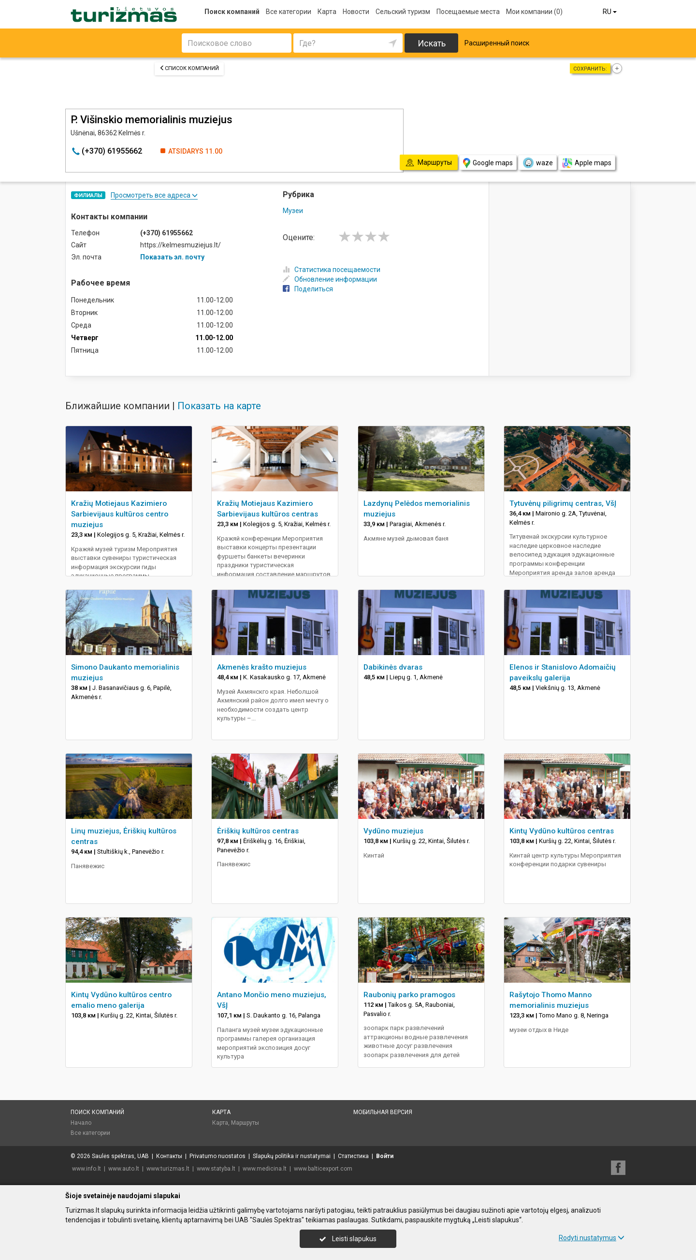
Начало (81, 1122)
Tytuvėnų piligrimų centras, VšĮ (562, 503)
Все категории (288, 11)
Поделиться (308, 289)
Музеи (293, 211)
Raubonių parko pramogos (409, 994)
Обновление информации (330, 279)
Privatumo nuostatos (217, 1156)
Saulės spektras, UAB (120, 1156)
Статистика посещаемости (331, 269)
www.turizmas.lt (167, 1168)
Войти (384, 1156)
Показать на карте (219, 406)
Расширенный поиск (496, 43)
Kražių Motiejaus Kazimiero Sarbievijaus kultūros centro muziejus (119, 514)
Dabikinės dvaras (392, 667)
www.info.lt (86, 1168)
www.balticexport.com (323, 1168)
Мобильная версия (382, 1112)
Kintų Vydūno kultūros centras (561, 831)
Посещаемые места (468, 11)
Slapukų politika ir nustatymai (292, 1156)
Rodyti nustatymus (591, 1238)
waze (537, 163)
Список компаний (189, 68)
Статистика (353, 1156)
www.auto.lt (123, 1168)
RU (610, 11)
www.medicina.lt (265, 1168)
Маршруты (245, 1122)
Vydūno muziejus (393, 831)
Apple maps (586, 163)
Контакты (169, 1156)
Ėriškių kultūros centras (258, 831)
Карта (327, 11)
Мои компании (534, 11)
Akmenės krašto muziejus (261, 667)
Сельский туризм (403, 11)
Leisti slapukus (348, 1239)
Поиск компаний (232, 11)
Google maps (488, 163)
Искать (432, 43)
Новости (356, 11)
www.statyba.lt (216, 1168)
